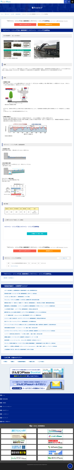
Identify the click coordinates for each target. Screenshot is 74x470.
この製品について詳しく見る (37, 233)
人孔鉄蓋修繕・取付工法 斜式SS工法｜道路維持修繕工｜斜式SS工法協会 (19, 349)
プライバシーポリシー (7, 406)
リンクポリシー (5, 414)
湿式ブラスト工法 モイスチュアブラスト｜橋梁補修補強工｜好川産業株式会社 (20, 321)
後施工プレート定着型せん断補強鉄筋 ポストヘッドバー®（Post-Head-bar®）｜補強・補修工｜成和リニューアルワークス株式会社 (30, 346)
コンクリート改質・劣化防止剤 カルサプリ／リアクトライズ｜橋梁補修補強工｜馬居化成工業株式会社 (25, 318)
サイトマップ (5, 417)
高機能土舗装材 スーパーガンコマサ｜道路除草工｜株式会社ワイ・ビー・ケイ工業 (21, 337)
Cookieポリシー (5, 410)
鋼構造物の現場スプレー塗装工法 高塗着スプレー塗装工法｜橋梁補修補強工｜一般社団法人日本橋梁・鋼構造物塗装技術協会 (29, 302)
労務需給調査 (5, 399)
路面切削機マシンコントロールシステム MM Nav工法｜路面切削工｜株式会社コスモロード (22, 340)
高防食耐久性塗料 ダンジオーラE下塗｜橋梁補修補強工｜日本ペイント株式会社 (20, 293)
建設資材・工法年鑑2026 (8, 277)
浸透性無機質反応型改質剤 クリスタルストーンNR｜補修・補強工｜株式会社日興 (20, 327)
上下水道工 (41, 361)
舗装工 (12, 361)
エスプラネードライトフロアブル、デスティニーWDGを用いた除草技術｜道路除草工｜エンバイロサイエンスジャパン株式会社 (29, 330)
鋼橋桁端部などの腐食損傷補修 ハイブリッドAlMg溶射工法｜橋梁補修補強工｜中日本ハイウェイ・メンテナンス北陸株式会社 (29, 305)
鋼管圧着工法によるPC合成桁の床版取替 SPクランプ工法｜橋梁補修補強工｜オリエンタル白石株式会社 (25, 312)
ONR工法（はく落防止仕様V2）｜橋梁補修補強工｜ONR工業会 (17, 296)
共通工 (5, 361)
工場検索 (4, 402)
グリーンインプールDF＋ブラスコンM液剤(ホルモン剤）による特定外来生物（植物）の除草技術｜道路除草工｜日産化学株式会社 (30, 324)
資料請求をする (48, 24)
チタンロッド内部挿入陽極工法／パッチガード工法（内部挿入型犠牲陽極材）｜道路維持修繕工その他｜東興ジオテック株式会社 (29, 343)
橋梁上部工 (32, 361)
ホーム (2, 14)
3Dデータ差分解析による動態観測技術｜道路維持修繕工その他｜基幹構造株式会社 (20, 290)
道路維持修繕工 (18, 14)
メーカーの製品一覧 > (63, 258)
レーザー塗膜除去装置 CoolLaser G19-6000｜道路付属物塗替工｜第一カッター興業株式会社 (22, 315)
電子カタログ (7, 14)
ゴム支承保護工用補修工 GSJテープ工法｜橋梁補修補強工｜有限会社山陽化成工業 (21, 309)
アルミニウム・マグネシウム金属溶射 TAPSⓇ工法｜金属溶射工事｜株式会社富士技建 (21, 299)
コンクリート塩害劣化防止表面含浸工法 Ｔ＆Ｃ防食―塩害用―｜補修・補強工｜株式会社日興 (23, 333)
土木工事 (12, 14)
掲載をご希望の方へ (6, 421)
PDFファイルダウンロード (25, 24)
